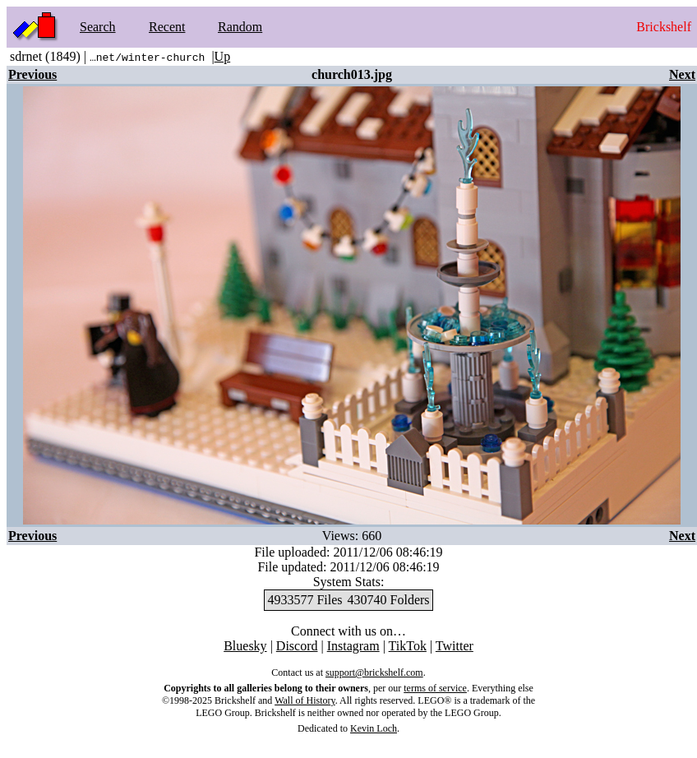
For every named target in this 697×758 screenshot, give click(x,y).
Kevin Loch (373, 728)
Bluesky (245, 646)
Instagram (353, 646)
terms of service (435, 688)
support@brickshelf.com (374, 672)
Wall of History (305, 700)
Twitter (454, 646)
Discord (297, 646)
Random (240, 27)
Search (98, 27)
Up (223, 56)
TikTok (408, 646)
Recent (167, 27)
